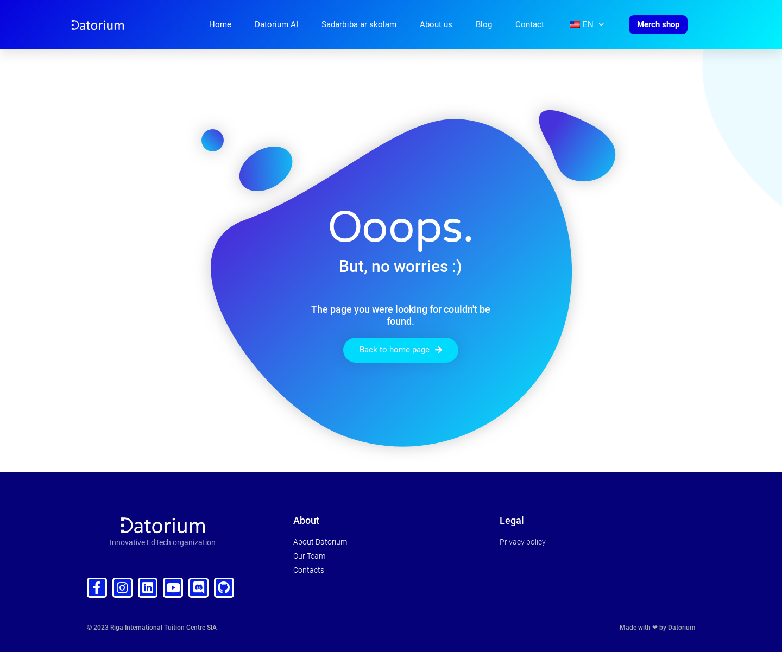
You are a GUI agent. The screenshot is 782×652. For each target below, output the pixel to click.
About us (436, 24)
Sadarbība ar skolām (358, 24)
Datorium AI (276, 24)
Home (220, 24)
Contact (529, 24)
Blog (484, 24)
